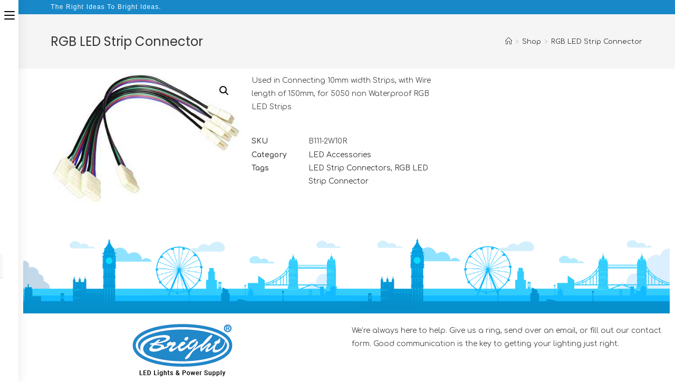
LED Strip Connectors (349, 168)
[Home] (508, 41)
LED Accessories (339, 155)
